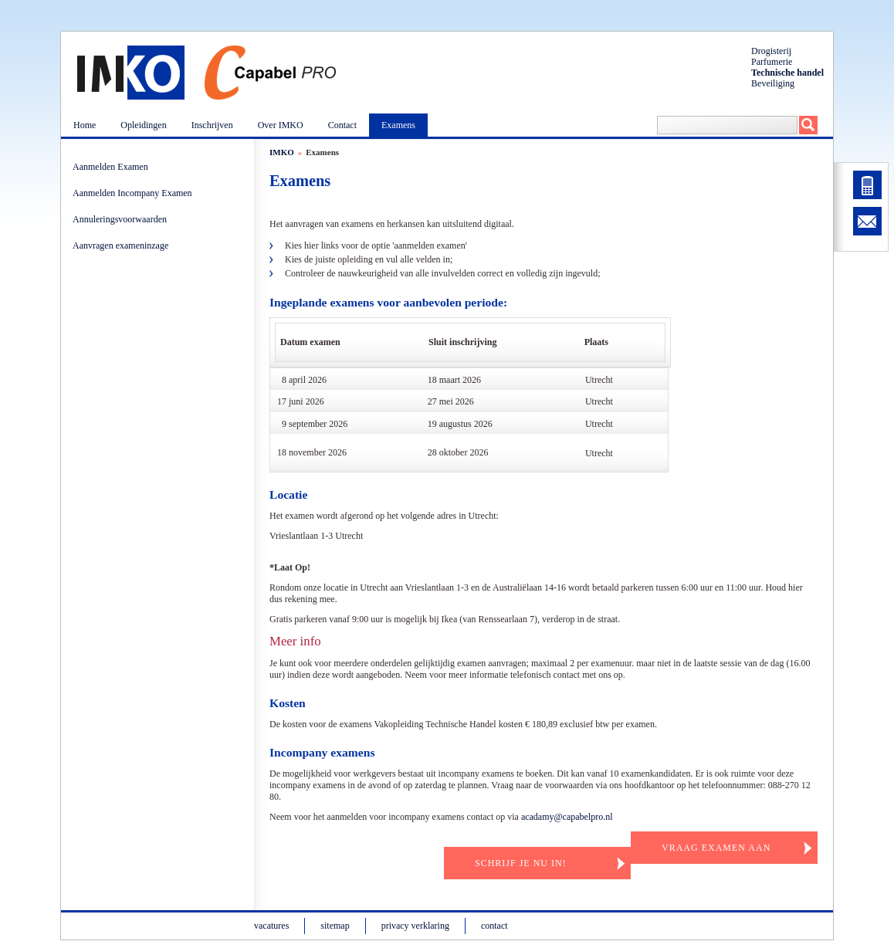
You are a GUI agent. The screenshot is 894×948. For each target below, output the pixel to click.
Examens (398, 125)
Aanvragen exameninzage (123, 245)
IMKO (281, 152)
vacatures (271, 925)
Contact (342, 125)
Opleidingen (143, 125)
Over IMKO (280, 125)
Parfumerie (771, 61)
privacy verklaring (415, 925)
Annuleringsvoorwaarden (122, 219)
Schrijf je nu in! (521, 863)
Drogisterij (771, 51)
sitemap (334, 925)
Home (84, 125)
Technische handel (787, 72)
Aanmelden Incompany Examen (135, 193)
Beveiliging (772, 83)
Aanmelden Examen (113, 166)
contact (494, 925)
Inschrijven (212, 125)
